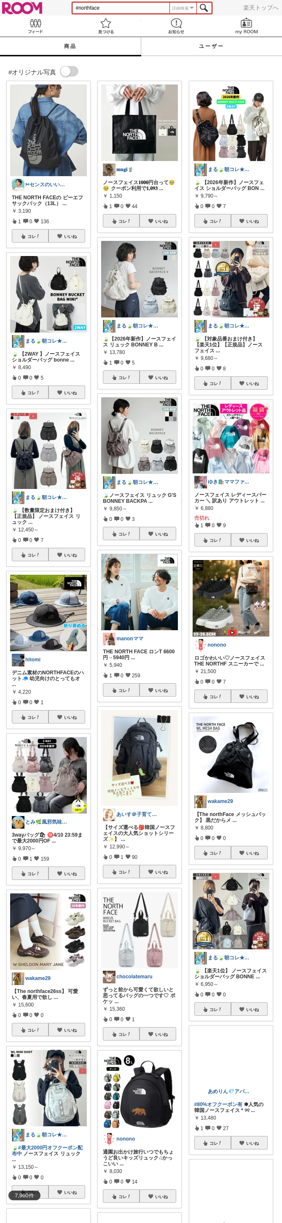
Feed (35, 26)
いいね (70, 236)
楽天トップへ (261, 7)
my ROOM (247, 26)
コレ (33, 236)
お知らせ (176, 26)
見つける (105, 26)
